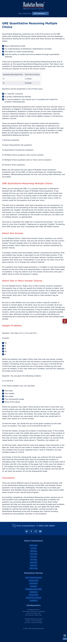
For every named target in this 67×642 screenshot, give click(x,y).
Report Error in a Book (33, 597)
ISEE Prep (33, 565)
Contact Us (33, 600)
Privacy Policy (33, 595)
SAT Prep (33, 557)
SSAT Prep (33, 562)
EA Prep (33, 548)
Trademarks (33, 592)
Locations (33, 586)
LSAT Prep (33, 554)
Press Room (33, 583)
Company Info (33, 580)
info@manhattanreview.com (33, 619)
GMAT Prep (33, 545)
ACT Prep (33, 559)
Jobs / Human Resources (34, 577)
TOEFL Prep (33, 568)
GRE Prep (33, 551)
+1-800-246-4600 (45, 526)
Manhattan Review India (33, 589)
